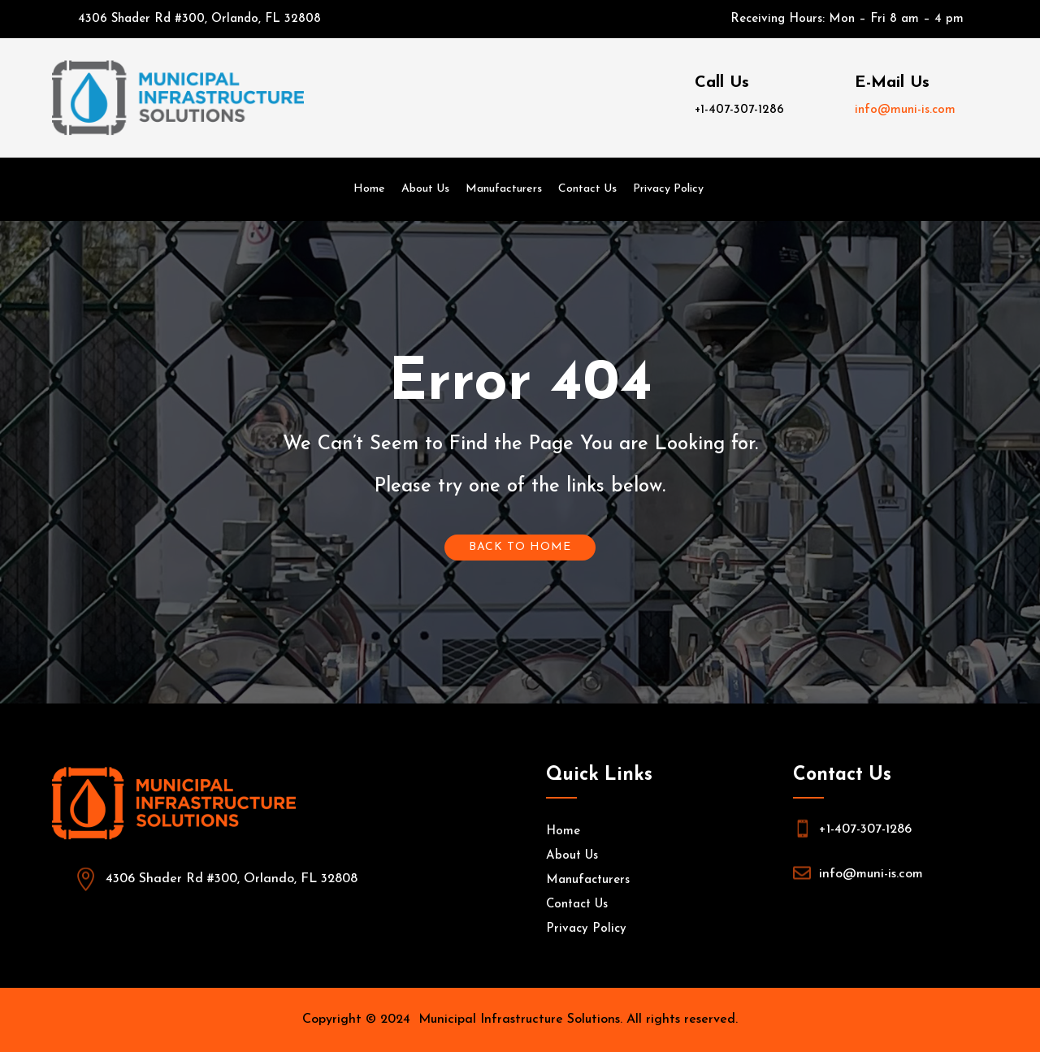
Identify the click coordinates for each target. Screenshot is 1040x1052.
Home (369, 189)
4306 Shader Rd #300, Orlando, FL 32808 (199, 19)
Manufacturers (504, 189)
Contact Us (587, 189)
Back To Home (520, 547)
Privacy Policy (668, 189)
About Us (425, 189)
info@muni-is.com (905, 110)
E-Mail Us (892, 83)
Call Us (722, 83)
